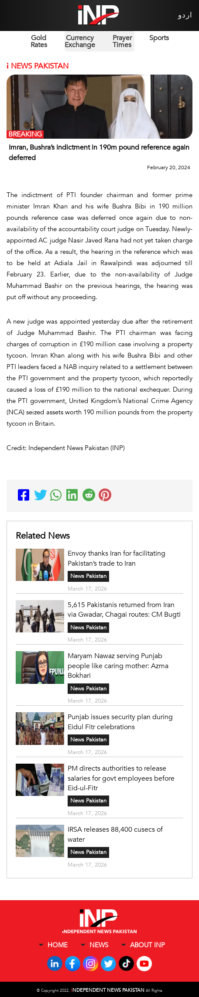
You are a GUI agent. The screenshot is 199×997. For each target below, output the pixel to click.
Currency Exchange (80, 41)
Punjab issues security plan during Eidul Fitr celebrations (120, 719)
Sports (159, 38)
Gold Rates (39, 41)
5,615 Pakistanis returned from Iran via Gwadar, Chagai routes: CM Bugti (124, 608)
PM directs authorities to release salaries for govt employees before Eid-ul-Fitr (121, 775)
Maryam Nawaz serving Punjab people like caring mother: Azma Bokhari (118, 664)
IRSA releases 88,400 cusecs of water (115, 830)
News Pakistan (88, 576)
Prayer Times (122, 41)
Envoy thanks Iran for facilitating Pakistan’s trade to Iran (116, 558)
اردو (184, 15)
